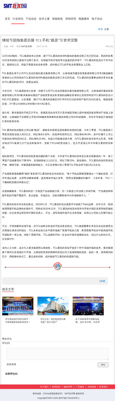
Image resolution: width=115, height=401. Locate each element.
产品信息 (31, 18)
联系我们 (103, 387)
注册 (106, 29)
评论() (6, 343)
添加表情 (11, 364)
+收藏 (102, 281)
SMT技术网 (26, 46)
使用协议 (56, 387)
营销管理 (70, 18)
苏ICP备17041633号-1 (69, 398)
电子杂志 (97, 18)
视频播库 (83, 18)
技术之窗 (44, 18)
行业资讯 (18, 18)
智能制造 (57, 18)
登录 (100, 29)
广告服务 (80, 387)
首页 (8, 18)
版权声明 (68, 387)
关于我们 (44, 387)
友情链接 (92, 387)
